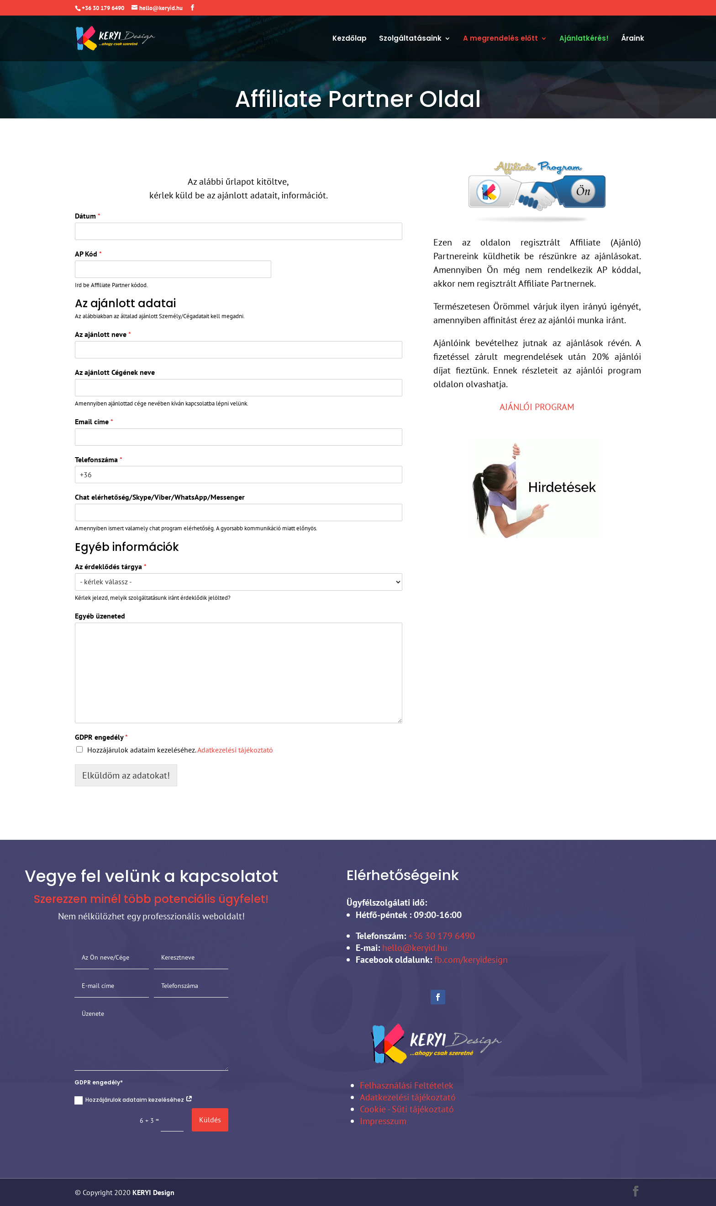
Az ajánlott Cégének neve (115, 372)
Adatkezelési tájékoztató (235, 749)
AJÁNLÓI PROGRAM (537, 407)
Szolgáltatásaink (410, 39)
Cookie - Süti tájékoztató (407, 1109)
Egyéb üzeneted (100, 615)
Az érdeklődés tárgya (111, 566)
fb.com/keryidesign (471, 960)
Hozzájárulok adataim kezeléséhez (133, 1100)
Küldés (210, 1119)
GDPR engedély (101, 737)
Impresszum (383, 1121)
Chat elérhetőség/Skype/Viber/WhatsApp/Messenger (160, 497)
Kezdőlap (349, 39)
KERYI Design (152, 1192)
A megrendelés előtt (500, 39)
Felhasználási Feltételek (406, 1085)
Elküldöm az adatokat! (126, 775)
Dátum (87, 215)
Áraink (632, 39)
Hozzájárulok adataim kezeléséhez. (180, 749)
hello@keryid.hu (415, 948)
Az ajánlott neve (103, 334)
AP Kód (88, 253)
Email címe (94, 421)
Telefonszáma (98, 459)
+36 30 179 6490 (440, 936)
